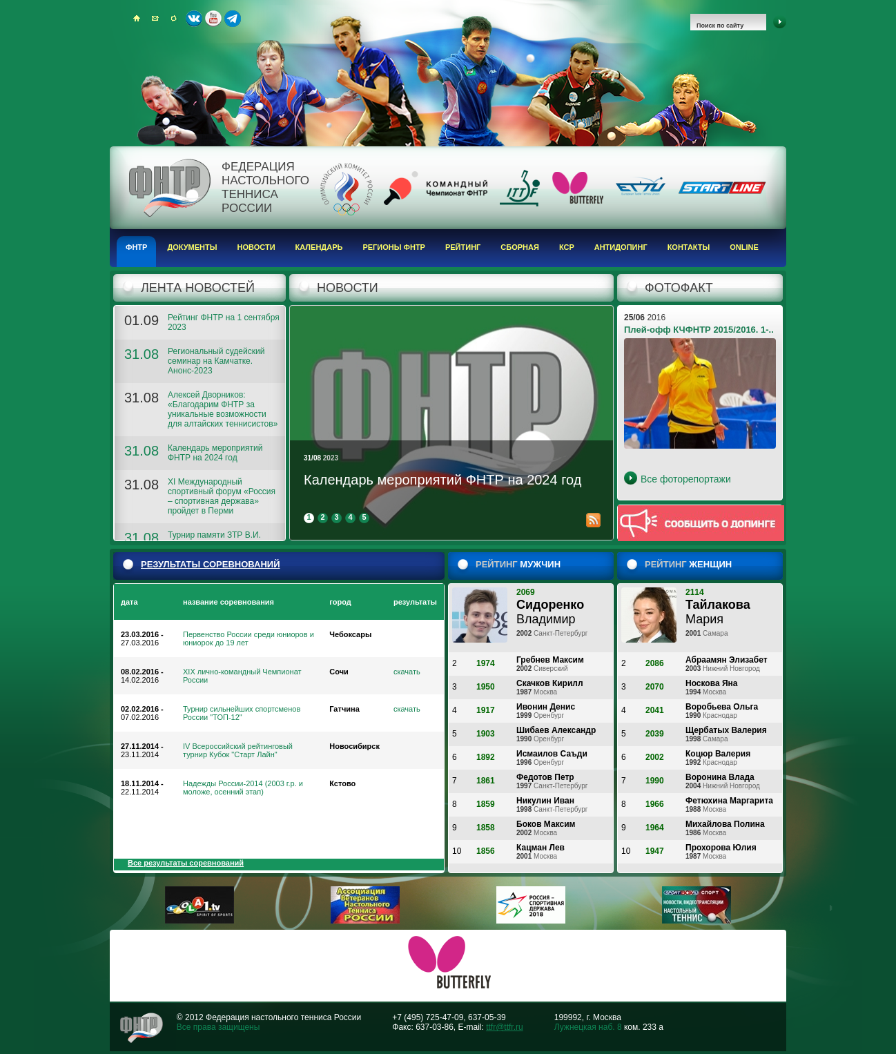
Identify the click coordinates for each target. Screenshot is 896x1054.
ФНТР (136, 247)
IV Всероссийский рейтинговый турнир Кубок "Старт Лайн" (238, 750)
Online (744, 247)
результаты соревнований (210, 564)
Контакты (689, 247)
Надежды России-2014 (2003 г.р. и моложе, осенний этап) (243, 787)
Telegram (232, 18)
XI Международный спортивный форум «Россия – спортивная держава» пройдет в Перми (221, 496)
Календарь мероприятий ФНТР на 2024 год (215, 452)
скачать (406, 671)
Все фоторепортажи (686, 479)
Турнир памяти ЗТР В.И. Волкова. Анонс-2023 (214, 539)
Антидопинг (620, 247)
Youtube (213, 18)
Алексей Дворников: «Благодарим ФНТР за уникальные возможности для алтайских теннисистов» (222, 409)
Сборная (519, 247)
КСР (566, 247)
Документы (192, 247)
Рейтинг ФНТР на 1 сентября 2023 (224, 322)
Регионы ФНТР (393, 247)
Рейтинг (462, 247)
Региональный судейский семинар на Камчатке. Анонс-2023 (216, 361)
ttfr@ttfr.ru (504, 1027)
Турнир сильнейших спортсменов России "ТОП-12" (241, 713)
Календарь (319, 247)
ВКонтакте (194, 18)
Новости (256, 247)
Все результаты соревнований (186, 863)
